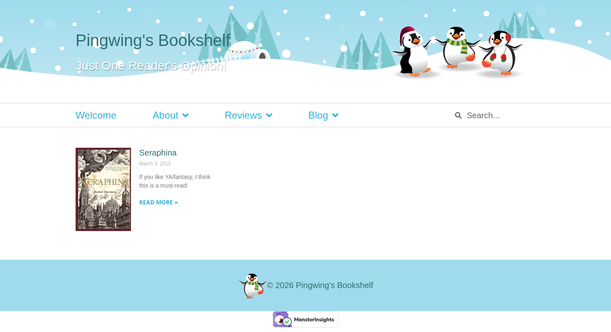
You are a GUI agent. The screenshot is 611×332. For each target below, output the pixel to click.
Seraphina (158, 152)
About (171, 115)
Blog (323, 115)
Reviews (248, 115)
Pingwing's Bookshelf (153, 40)
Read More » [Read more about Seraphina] (158, 202)
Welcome (96, 115)
